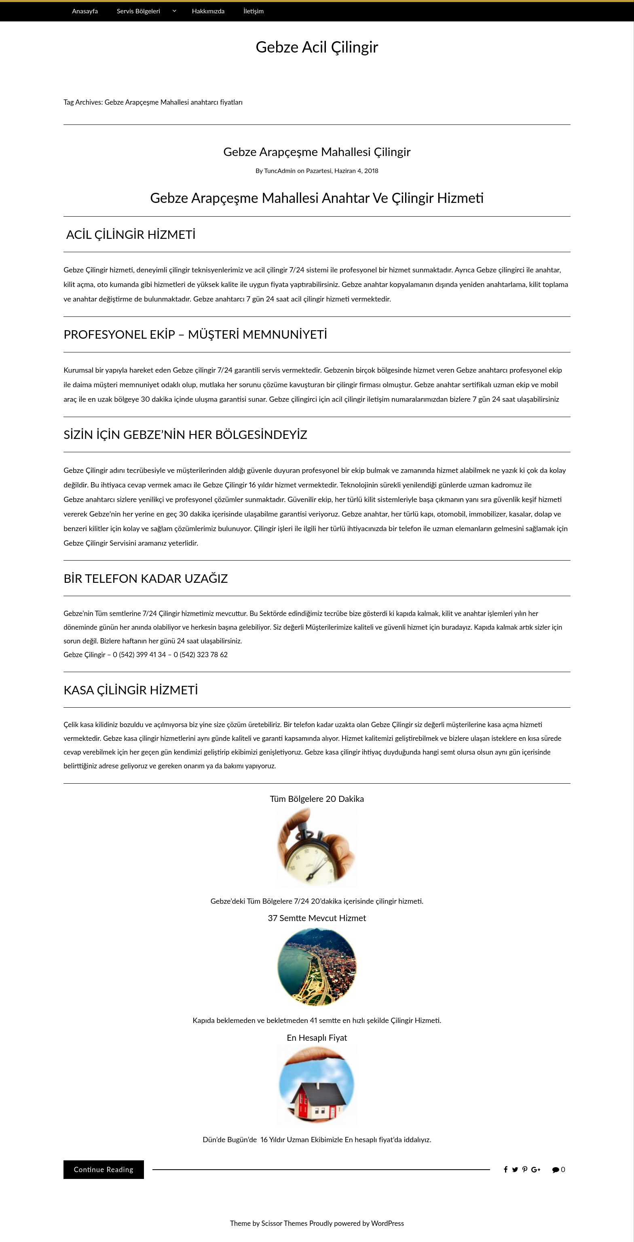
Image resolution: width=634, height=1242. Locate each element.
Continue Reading (103, 1169)
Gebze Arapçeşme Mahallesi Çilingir (317, 151)
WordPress (387, 1223)
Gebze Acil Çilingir (317, 46)
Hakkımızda (208, 11)
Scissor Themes (285, 1223)
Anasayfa (85, 11)
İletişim (253, 11)
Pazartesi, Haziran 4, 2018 (342, 170)
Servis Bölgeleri (138, 11)
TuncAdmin (280, 170)
